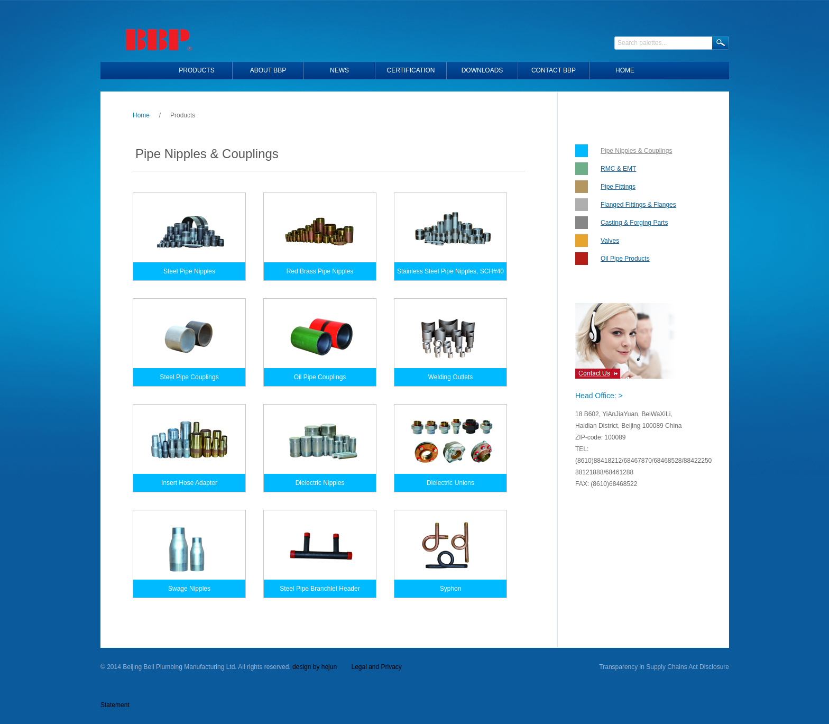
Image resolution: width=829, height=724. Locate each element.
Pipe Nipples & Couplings (636, 150)
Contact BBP (553, 70)
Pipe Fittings (618, 186)
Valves (610, 240)
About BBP (268, 70)
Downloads (482, 70)
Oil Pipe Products (625, 258)
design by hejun (314, 667)
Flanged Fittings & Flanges (638, 204)
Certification (411, 70)
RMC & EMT (618, 168)
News (339, 70)
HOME (624, 70)
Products (196, 70)
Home (141, 115)
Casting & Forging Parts (634, 222)
